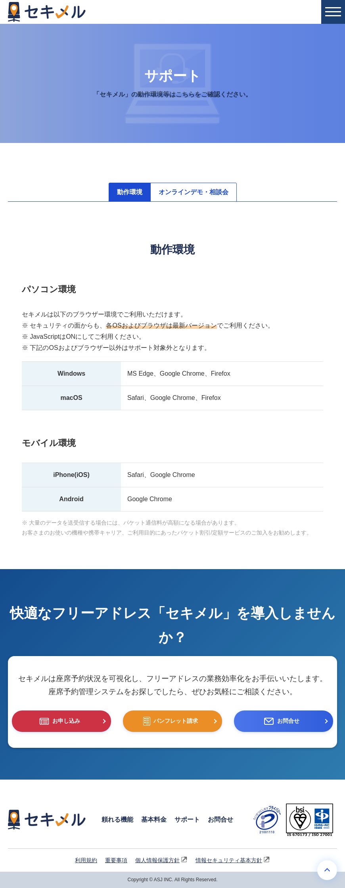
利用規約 (86, 860)
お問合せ (220, 819)
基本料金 (154, 819)
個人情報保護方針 (161, 859)
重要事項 (116, 860)
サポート (187, 819)
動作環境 (129, 192)
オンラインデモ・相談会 (193, 192)
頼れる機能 (117, 819)
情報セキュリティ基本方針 (233, 859)
